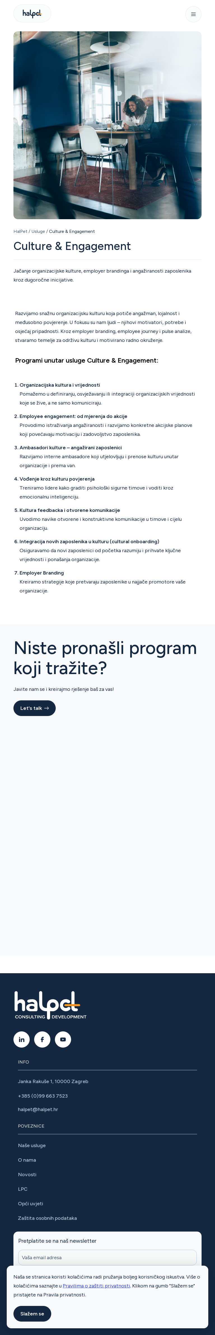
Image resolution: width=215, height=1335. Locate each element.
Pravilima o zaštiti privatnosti (96, 1286)
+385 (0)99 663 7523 (43, 1096)
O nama (27, 1160)
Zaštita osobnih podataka (47, 1218)
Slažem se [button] (32, 1314)
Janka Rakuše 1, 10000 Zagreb (53, 1081)
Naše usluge (32, 1145)
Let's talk (34, 708)
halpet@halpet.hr (38, 1109)
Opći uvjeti (31, 1204)
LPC (22, 1189)
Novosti (27, 1174)
